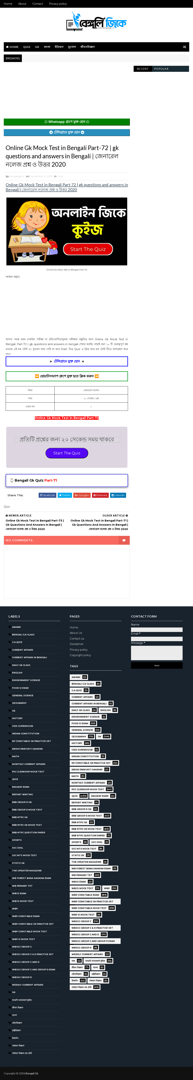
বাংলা (47, 46)
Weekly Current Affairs (27, 984)
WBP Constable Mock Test (29, 931)
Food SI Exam (20, 688)
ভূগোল (72, 46)
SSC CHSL (17, 847)
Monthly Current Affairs (28, 764)
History (17, 718)
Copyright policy (80, 655)
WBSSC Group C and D (25, 962)
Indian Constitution (25, 733)
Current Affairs (22, 650)
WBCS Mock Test (23, 901)
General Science (22, 695)
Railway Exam (20, 787)
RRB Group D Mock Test (27, 809)
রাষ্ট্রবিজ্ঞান (16, 1030)
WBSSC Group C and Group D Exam (33, 969)
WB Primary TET (22, 886)
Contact (37, 3)
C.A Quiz (17, 642)
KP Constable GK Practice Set (31, 741)
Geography (19, 703)
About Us (76, 633)
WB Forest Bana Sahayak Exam (31, 878)
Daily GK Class (21, 665)
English (17, 672)
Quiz (27, 46)
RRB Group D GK (22, 802)
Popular (161, 68)
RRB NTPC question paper (28, 832)
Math (15, 756)
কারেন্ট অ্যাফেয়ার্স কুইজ (22, 1000)
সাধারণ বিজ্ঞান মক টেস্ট (22, 1053)
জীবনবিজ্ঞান (87, 46)
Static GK (18, 863)
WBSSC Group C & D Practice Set (33, 954)
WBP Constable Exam (26, 916)
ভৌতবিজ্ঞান (17, 1023)
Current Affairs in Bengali (29, 657)
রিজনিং (15, 1038)
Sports (17, 840)
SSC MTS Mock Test (24, 855)
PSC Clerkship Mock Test (28, 771)
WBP (15, 908)
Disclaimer (76, 644)
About (22, 3)
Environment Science (26, 680)
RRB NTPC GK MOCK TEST (27, 825)
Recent (143, 68)
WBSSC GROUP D (22, 977)
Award (16, 627)
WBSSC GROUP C (22, 946)
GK (37, 46)
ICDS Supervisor (22, 726)
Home (8, 3)
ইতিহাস (59, 46)
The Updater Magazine (27, 870)
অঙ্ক (13, 992)
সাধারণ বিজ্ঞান (18, 1045)
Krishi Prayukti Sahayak (27, 749)
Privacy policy (58, 3)
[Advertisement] (67, 92)
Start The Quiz (66, 453)
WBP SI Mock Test (23, 939)
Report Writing (22, 794)
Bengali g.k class (23, 634)
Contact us (77, 638)
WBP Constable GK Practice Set (33, 924)
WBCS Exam (19, 893)
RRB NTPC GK (20, 817)
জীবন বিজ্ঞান (17, 1007)
